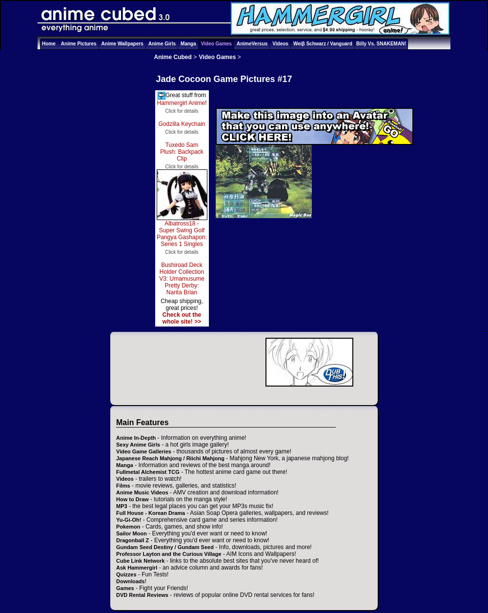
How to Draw (132, 499)
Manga (188, 43)
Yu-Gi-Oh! (128, 520)
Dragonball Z (132, 540)
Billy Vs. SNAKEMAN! (381, 43)
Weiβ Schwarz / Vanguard (322, 43)
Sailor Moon (131, 533)
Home (49, 43)
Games (125, 588)
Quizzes (126, 574)
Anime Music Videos (142, 492)
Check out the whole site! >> (182, 318)
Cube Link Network (140, 561)
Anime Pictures (79, 43)
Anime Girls (162, 43)
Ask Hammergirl (136, 568)
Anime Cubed (173, 57)
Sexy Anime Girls (138, 445)
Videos (280, 43)
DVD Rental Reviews (142, 595)
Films (123, 486)
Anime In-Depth (136, 438)
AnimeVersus (252, 43)
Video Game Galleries (143, 451)
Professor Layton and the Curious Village (169, 554)
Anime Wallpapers (122, 43)
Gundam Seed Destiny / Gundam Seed (165, 547)
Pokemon (128, 527)
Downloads (130, 581)
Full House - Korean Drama (150, 513)
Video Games (216, 43)
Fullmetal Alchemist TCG (148, 472)
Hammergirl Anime (181, 103)
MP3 (121, 506)
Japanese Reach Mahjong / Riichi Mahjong (170, 458)
